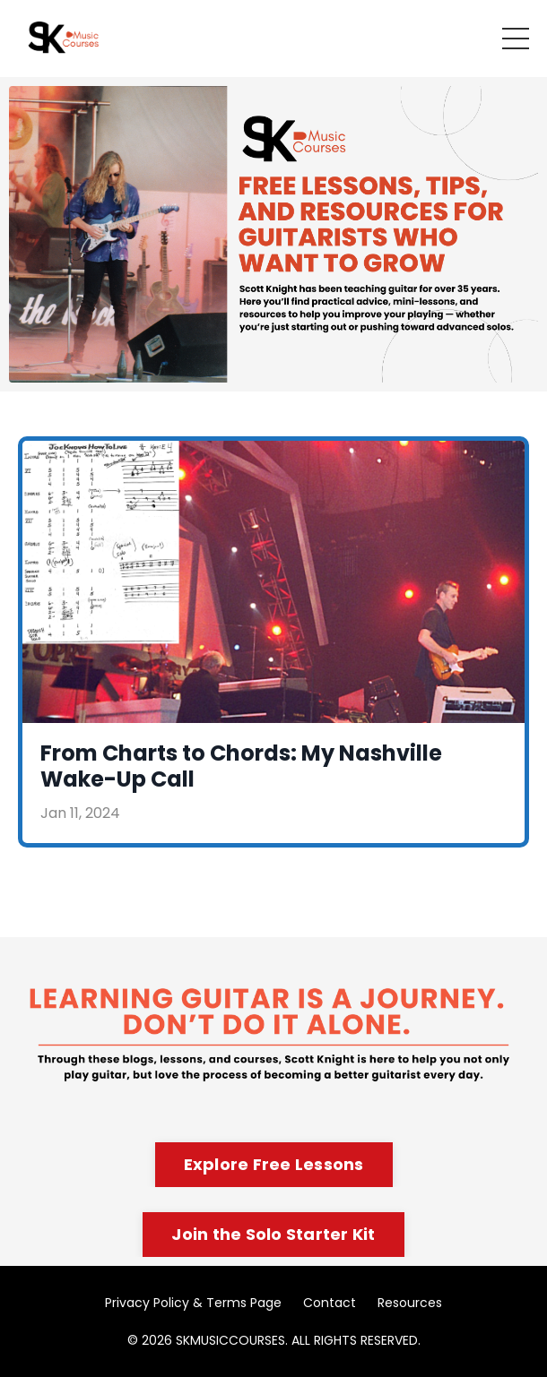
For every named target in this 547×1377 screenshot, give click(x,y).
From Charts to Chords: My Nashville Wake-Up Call (241, 767)
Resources (410, 1303)
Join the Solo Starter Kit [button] (273, 1234)
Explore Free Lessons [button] (274, 1164)
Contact (329, 1303)
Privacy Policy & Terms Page (193, 1303)
